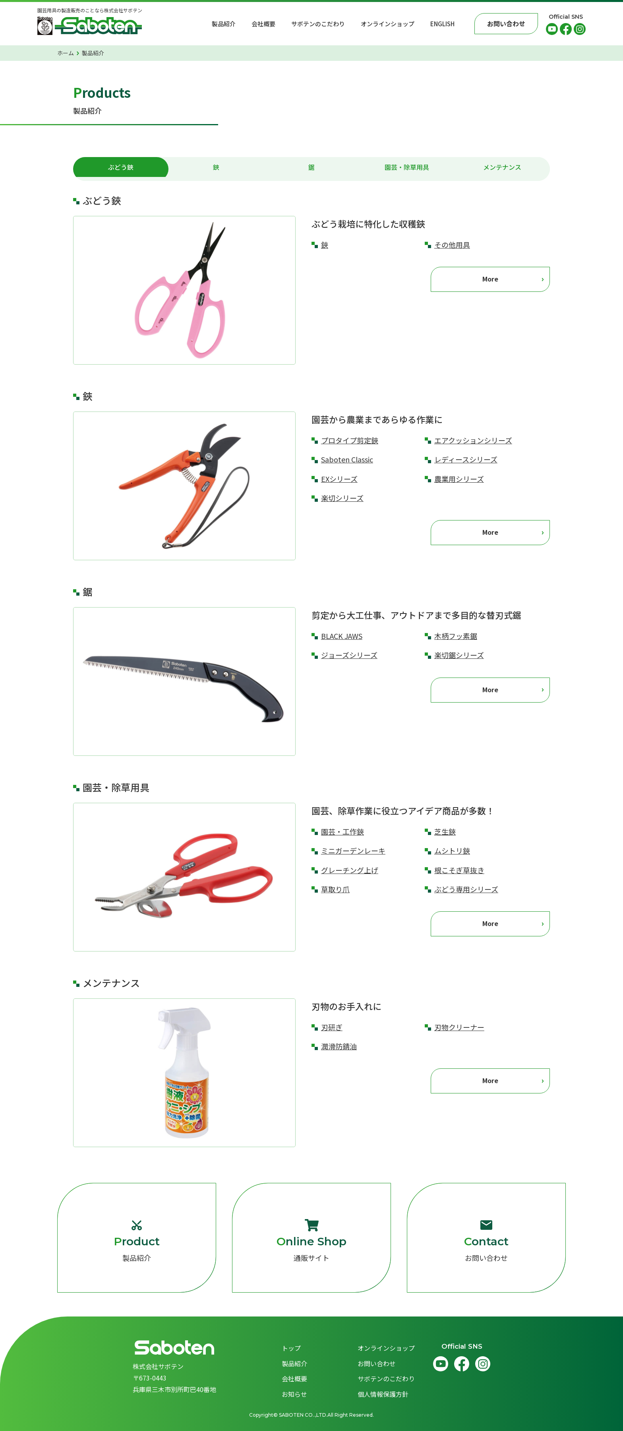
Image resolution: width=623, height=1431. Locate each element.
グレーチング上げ (349, 870)
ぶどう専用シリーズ (466, 889)
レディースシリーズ (465, 459)
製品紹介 (224, 23)
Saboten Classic (347, 459)
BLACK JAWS (341, 636)
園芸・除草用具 (407, 169)
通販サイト (311, 1241)
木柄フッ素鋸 (455, 636)
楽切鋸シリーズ (459, 655)
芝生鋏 (445, 831)
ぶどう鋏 (121, 169)
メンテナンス (502, 169)
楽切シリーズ (342, 498)
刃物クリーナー (459, 1027)
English (442, 23)
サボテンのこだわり (318, 23)
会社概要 (263, 23)
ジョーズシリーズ (349, 655)
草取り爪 (335, 889)
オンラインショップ (387, 23)
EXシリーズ (339, 479)
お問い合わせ (486, 1241)
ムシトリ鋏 (452, 850)
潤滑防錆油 (339, 1046)
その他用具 (452, 244)
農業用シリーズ (459, 479)
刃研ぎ (331, 1027)
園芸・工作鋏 (342, 831)
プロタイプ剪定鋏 (349, 440)
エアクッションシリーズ (473, 440)
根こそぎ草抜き (459, 870)
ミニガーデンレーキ (353, 850)
